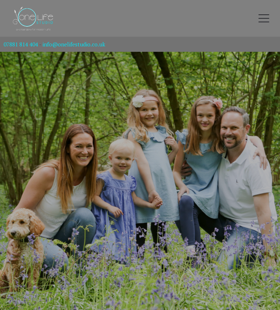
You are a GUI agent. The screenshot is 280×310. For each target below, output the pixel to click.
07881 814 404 (21, 44)
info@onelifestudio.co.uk (73, 44)
